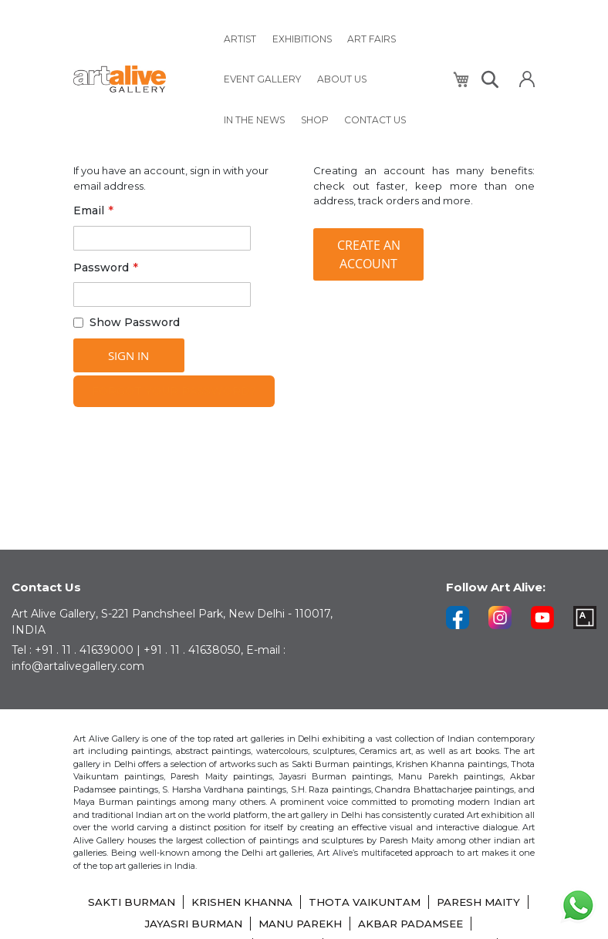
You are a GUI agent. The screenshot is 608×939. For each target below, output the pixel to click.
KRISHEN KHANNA (291, 902)
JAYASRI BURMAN (241, 924)
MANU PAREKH (353, 924)
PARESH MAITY (130, 924)
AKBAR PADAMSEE (467, 924)
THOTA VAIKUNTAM (418, 902)
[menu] (329, 73)
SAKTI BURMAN (176, 902)
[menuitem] (239, 37)
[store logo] (138, 72)
